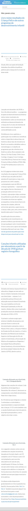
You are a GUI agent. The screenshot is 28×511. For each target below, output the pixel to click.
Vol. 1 (21, 486)
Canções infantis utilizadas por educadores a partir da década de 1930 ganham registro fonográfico (13, 247)
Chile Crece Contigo (12, 60)
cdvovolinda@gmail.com (9, 494)
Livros (18, 60)
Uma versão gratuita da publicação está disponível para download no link (12, 231)
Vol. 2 (3, 489)
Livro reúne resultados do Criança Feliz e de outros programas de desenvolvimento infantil (12, 22)
